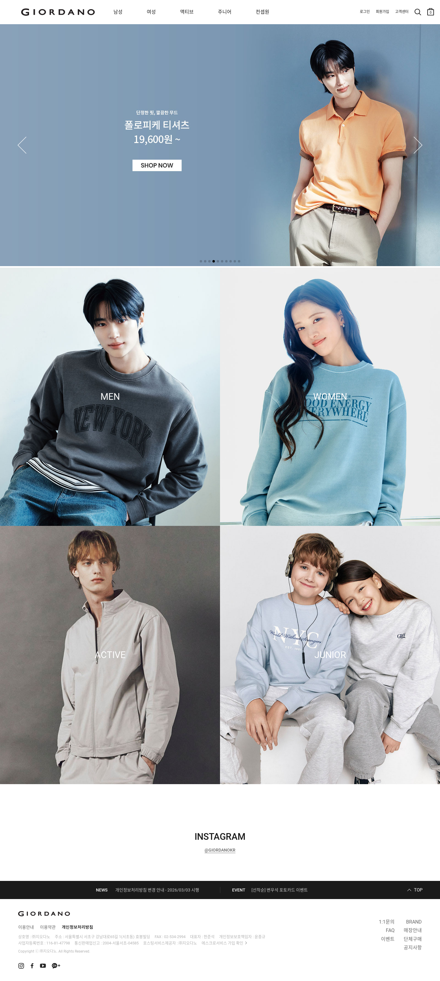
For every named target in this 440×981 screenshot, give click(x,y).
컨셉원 (262, 12)
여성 (151, 12)
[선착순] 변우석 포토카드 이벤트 (279, 890)
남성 (118, 12)
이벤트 (388, 939)
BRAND (414, 922)
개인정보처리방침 (77, 927)
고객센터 (402, 12)
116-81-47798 (58, 943)
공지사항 (413, 947)
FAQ (390, 930)
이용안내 (26, 927)
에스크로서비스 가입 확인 (222, 943)
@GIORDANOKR (220, 850)
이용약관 (48, 927)
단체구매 (413, 939)
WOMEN (330, 397)
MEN (110, 397)
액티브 (187, 12)
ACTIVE (110, 655)
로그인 (365, 12)
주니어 (224, 12)
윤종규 (259, 936)
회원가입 (382, 12)
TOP (418, 890)
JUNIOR (330, 655)
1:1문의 (387, 922)
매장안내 (413, 930)
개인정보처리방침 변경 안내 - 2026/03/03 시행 (157, 890)
